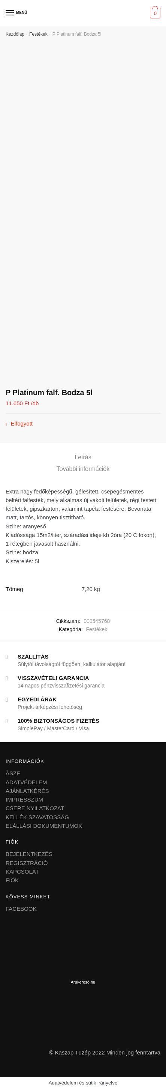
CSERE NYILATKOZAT (35, 808)
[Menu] (10, 13)
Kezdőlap (15, 34)
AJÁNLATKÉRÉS (27, 791)
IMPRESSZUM (24, 799)
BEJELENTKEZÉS (29, 854)
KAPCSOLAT (22, 871)
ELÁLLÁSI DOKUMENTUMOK (44, 826)
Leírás (83, 457)
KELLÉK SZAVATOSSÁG (37, 817)
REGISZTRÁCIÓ (27, 863)
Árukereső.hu (83, 982)
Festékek (38, 34)
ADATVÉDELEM (26, 782)
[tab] (83, 457)
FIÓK (12, 880)
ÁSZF (13, 773)
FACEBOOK (21, 908)
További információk (83, 469)
